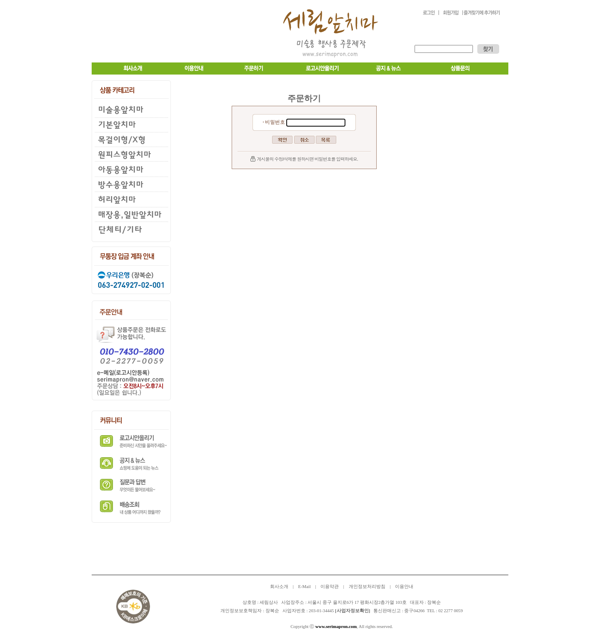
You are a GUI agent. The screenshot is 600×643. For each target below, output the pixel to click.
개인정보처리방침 (367, 586)
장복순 (272, 610)
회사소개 (279, 586)
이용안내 (404, 586)
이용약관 (329, 586)
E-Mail (304, 586)
